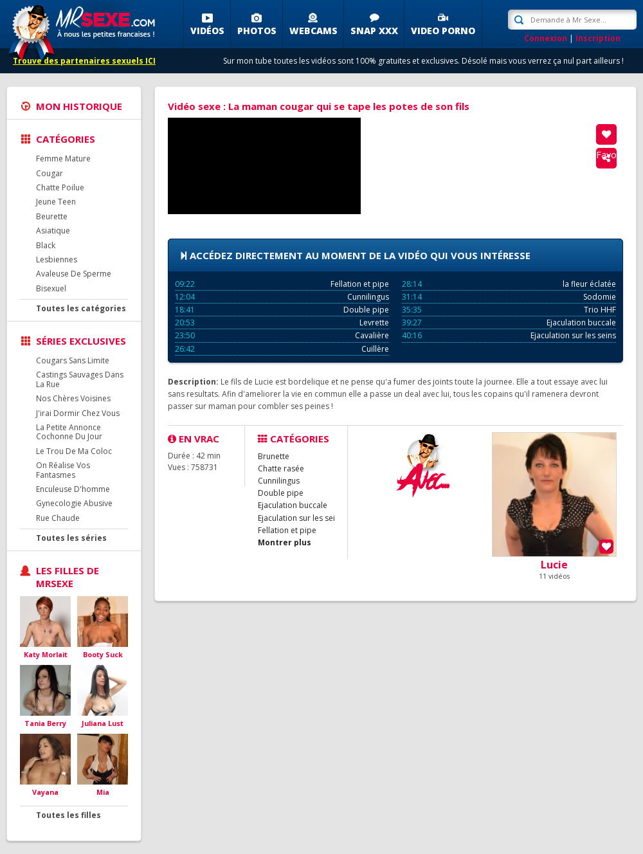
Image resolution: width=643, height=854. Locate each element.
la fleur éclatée (509, 284)
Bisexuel (51, 288)
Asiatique (53, 230)
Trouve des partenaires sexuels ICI (84, 60)
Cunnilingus (282, 297)
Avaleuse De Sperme (73, 273)
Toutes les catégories (81, 308)
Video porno (443, 30)
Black (45, 245)
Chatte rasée (281, 468)
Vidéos (207, 30)
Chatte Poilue (60, 187)
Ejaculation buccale (509, 322)
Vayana (45, 792)
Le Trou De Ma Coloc (74, 451)
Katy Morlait (46, 654)
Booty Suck (103, 654)
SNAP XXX (374, 30)
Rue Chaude (58, 518)
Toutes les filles (68, 815)
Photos (256, 30)
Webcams (313, 30)
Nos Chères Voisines (73, 398)
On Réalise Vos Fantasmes (63, 470)
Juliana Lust (102, 723)
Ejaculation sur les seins (509, 335)
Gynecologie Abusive (74, 503)
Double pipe (282, 310)
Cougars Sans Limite (72, 360)
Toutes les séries (71, 537)
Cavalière (282, 335)
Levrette (282, 322)
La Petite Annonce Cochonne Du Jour (69, 432)
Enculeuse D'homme (73, 489)
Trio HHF (509, 310)
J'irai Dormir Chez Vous (78, 413)
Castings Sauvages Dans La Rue (79, 379)
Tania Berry (45, 723)
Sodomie (509, 297)
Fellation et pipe (282, 284)
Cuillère (282, 349)
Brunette (273, 456)
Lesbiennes (56, 259)
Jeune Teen (56, 201)
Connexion (545, 38)
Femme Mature (63, 158)
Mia (102, 792)
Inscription (597, 38)
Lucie (554, 565)
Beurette (52, 216)
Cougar (49, 173)
